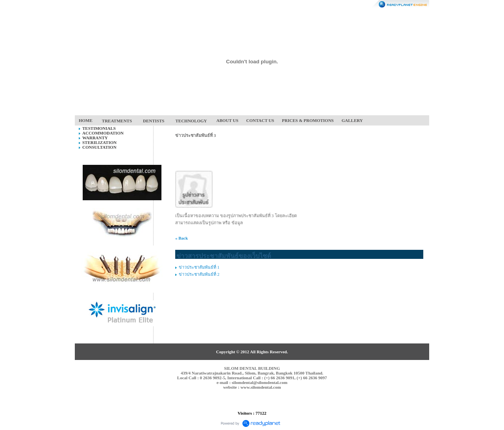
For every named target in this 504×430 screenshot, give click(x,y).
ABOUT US (228, 120)
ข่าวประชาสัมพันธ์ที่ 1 (199, 267)
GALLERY (352, 120)
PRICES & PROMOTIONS (308, 120)
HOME (86, 120)
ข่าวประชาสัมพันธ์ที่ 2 (199, 274)
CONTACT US (260, 120)
